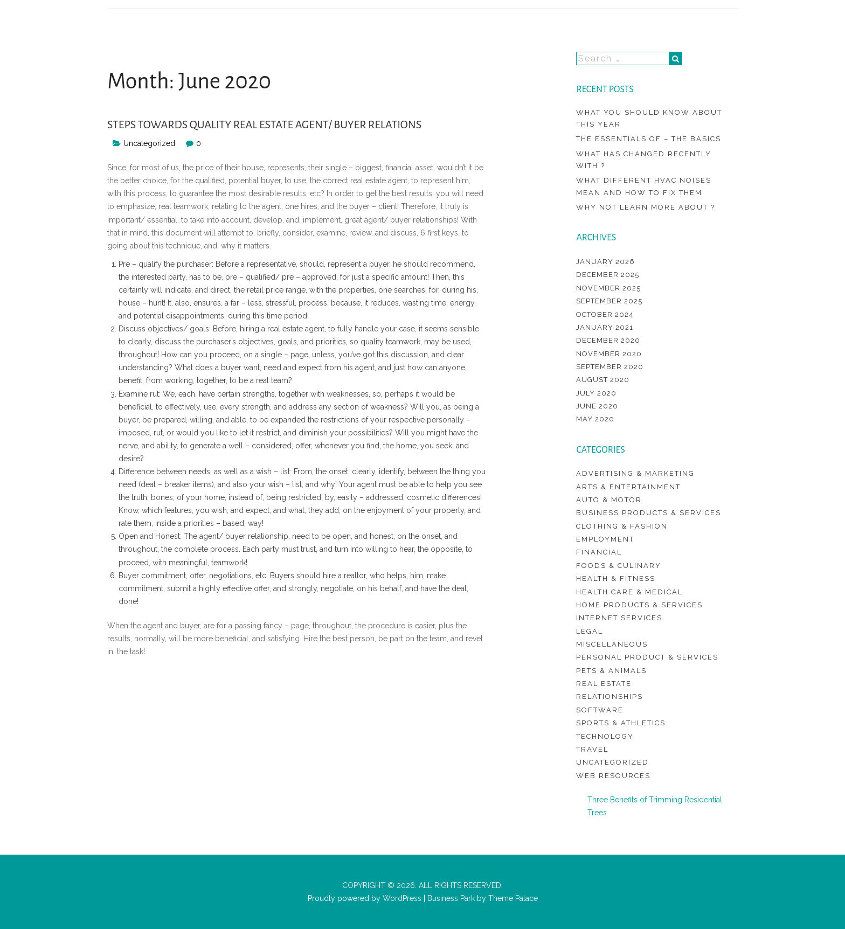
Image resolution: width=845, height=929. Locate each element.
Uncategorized (149, 143)
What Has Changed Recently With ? (643, 160)
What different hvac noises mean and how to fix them (643, 186)
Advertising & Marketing (635, 473)
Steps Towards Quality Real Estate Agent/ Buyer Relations (264, 124)
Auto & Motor (609, 500)
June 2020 (597, 406)
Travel (592, 749)
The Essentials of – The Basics (648, 139)
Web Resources (613, 776)
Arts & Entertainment (628, 487)
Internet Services (619, 618)
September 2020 (609, 367)
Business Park (451, 898)
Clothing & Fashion (622, 526)
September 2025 (609, 301)
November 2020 (609, 354)
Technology (605, 736)
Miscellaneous (612, 644)
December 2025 (607, 275)
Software (600, 710)
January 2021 (604, 327)
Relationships (609, 696)
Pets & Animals (611, 671)
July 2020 (596, 393)
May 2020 (595, 419)
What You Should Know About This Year (649, 118)
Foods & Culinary (618, 565)
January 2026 (605, 262)
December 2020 (608, 340)
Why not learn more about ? (645, 207)
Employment (605, 539)
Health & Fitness (615, 578)
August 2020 (602, 380)
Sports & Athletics (621, 723)
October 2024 (605, 314)
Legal (589, 631)
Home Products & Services (639, 605)
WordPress (400, 898)
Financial (599, 552)
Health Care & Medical (629, 592)
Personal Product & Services (647, 657)
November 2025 (608, 288)
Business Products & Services (648, 513)
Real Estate (604, 684)
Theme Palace (513, 898)
